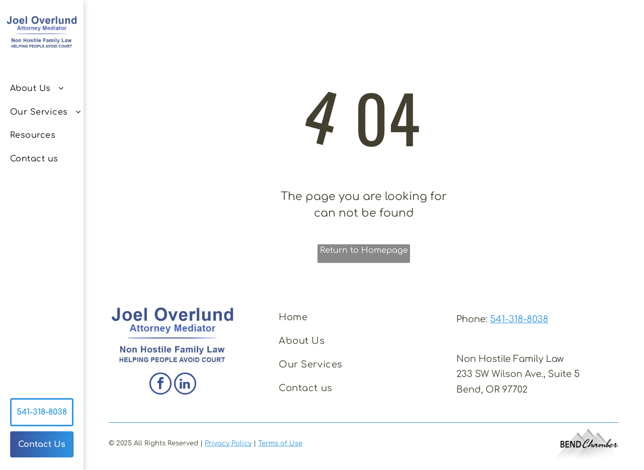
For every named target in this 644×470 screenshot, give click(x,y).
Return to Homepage (364, 250)
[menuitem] (47, 88)
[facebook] (160, 384)
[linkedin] (185, 384)
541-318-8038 (519, 319)
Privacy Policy (228, 443)
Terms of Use (280, 443)
